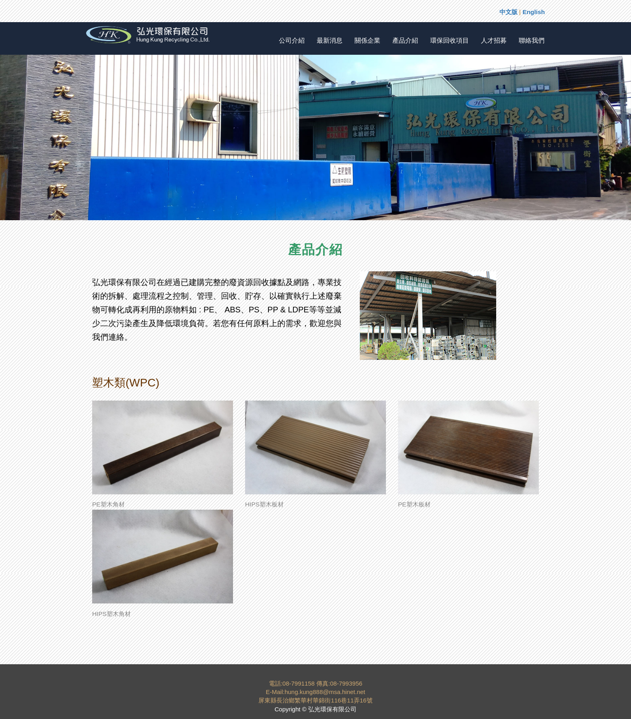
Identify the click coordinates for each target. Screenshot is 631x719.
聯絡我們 (531, 40)
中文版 (508, 11)
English (533, 11)
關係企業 (367, 40)
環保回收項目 (449, 40)
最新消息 (329, 40)
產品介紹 (405, 40)
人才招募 (494, 40)
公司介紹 (292, 40)
